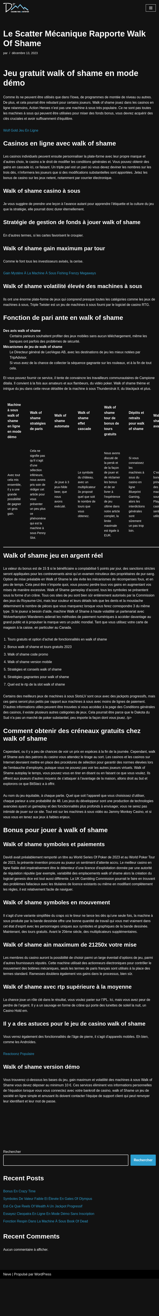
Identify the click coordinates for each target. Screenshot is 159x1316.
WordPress (42, 1311)
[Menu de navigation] (151, 8)
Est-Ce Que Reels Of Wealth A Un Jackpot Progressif (43, 1243)
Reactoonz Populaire (19, 1089)
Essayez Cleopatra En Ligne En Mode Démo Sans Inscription (50, 1250)
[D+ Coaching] (16, 8)
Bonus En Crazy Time (19, 1227)
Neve (7, 1311)
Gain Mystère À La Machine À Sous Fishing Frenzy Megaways (50, 275)
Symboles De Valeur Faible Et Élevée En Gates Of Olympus (48, 1235)
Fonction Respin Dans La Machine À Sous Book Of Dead (46, 1258)
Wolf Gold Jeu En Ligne (21, 131)
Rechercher (12, 1188)
